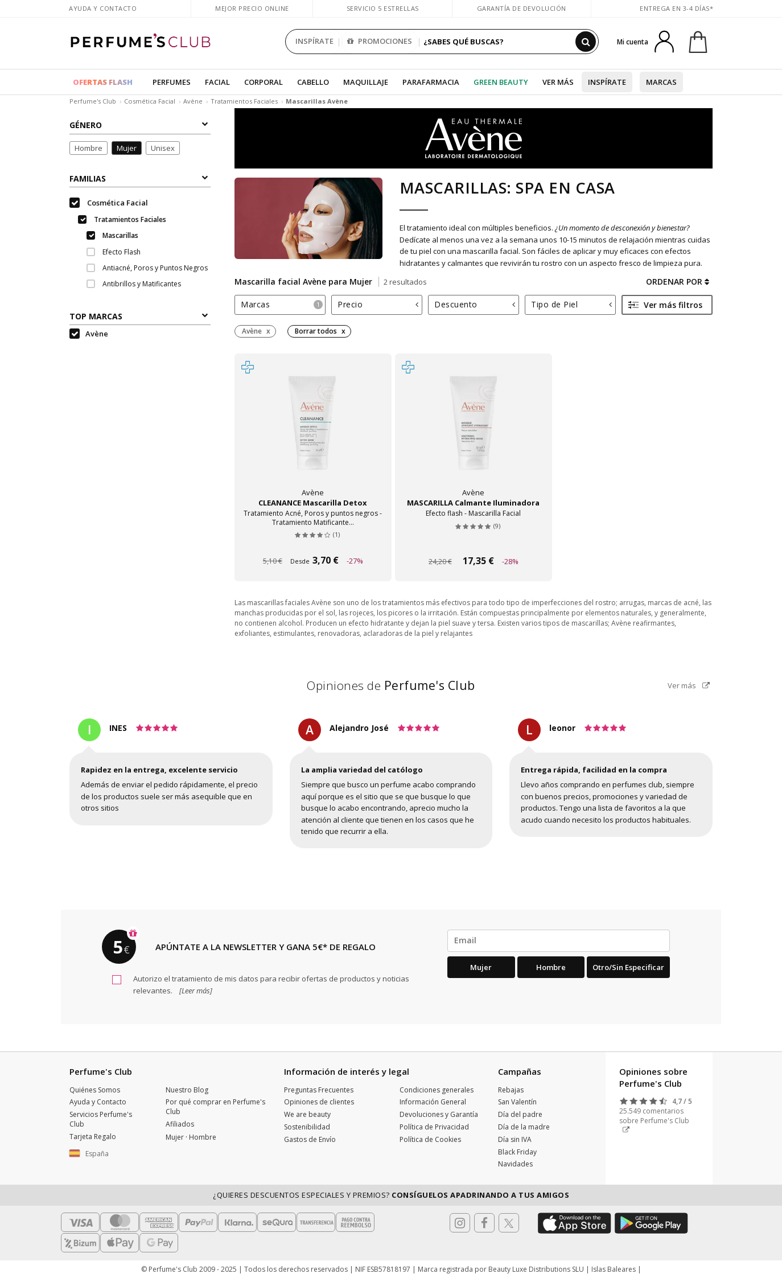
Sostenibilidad (307, 1127)
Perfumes (172, 82)
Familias (138, 178)
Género (138, 125)
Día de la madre (524, 1127)
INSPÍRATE (314, 41)
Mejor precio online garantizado (252, 14)
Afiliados (180, 1124)
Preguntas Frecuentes (318, 1090)
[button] (109, 1154)
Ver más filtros (665, 304)
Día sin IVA (515, 1139)
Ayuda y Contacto (103, 8)
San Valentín (517, 1102)
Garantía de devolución (521, 8)
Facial (217, 82)
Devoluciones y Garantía (439, 1114)
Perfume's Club (92, 101)
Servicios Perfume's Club (100, 1119)
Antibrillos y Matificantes (134, 284)
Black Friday (517, 1152)
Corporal (263, 82)
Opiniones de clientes (319, 1102)
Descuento (474, 304)
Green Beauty (501, 82)
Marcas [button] (282, 304)
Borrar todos (316, 331)
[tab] (280, 305)
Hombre (88, 148)
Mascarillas (112, 235)
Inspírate (607, 82)
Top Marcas (138, 316)
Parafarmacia (430, 82)
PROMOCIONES (379, 41)
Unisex (163, 148)
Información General (433, 1102)
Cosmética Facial (149, 101)
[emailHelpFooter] (558, 940)
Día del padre (520, 1114)
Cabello (313, 82)
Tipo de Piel (571, 304)
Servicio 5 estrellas (383, 8)
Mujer (127, 148)
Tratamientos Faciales (244, 101)
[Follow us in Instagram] (460, 1222)
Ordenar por (677, 281)
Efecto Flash (114, 252)
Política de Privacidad (434, 1127)
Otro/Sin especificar (628, 967)
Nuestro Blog (187, 1090)
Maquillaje (365, 82)
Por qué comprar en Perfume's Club (215, 1106)
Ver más (558, 82)
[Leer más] (195, 990)
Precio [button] (378, 304)
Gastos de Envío (310, 1139)
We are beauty (307, 1114)
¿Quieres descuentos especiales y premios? (391, 1195)
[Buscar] (585, 41)
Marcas (661, 82)
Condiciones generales (437, 1090)
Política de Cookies (430, 1139)
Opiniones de (391, 685)
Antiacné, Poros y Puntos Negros (147, 268)
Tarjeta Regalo (92, 1136)
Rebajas (511, 1090)
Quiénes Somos (94, 1090)
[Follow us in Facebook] (484, 1222)
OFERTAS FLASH (103, 82)
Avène (193, 101)
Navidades (515, 1164)
